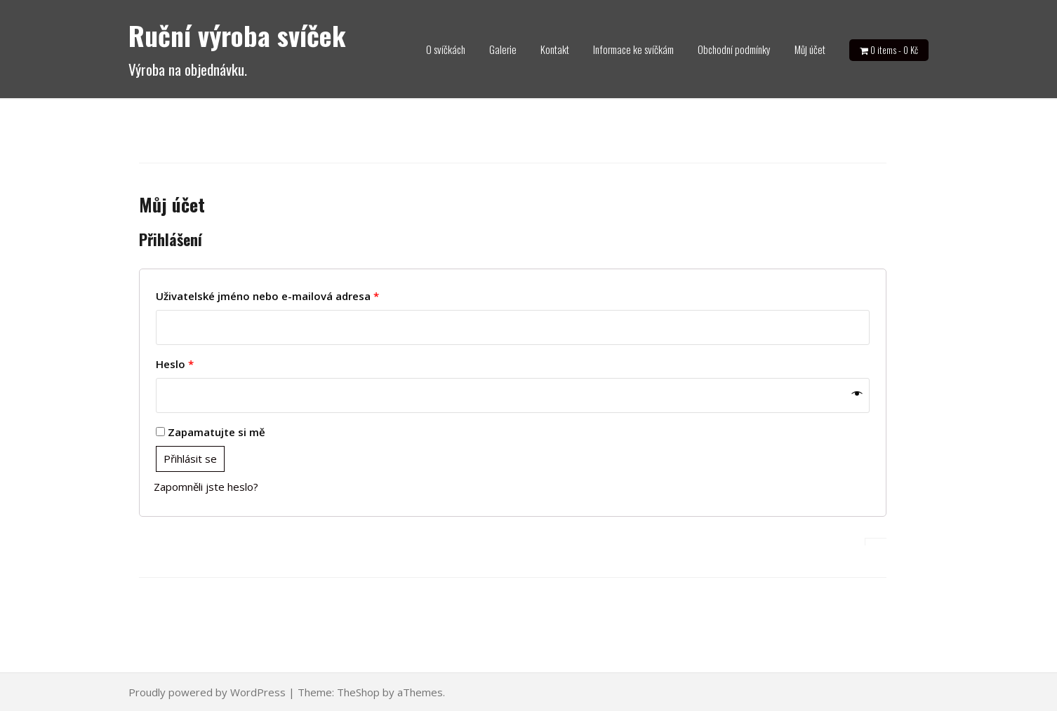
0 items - (894, 50)
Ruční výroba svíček (237, 35)
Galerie (503, 49)
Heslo (175, 364)
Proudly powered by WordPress (207, 692)
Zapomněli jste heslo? (206, 487)
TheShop (358, 692)
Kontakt (554, 49)
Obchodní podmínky (734, 49)
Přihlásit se (190, 459)
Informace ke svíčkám (633, 49)
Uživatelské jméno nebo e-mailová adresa (267, 296)
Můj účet (810, 49)
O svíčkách (445, 49)
